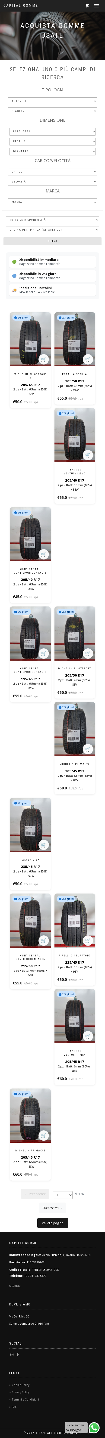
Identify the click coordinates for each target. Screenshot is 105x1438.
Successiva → (52, 1208)
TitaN (40, 1433)
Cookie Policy (20, 1385)
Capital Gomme (20, 6)
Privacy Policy (20, 1392)
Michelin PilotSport (74, 668)
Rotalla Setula (74, 374)
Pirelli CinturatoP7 (75, 955)
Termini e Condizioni (25, 1399)
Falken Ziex (30, 859)
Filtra (52, 241)
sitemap (15, 1285)
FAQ (14, 1407)
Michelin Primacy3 (75, 764)
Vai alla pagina (52, 1223)
